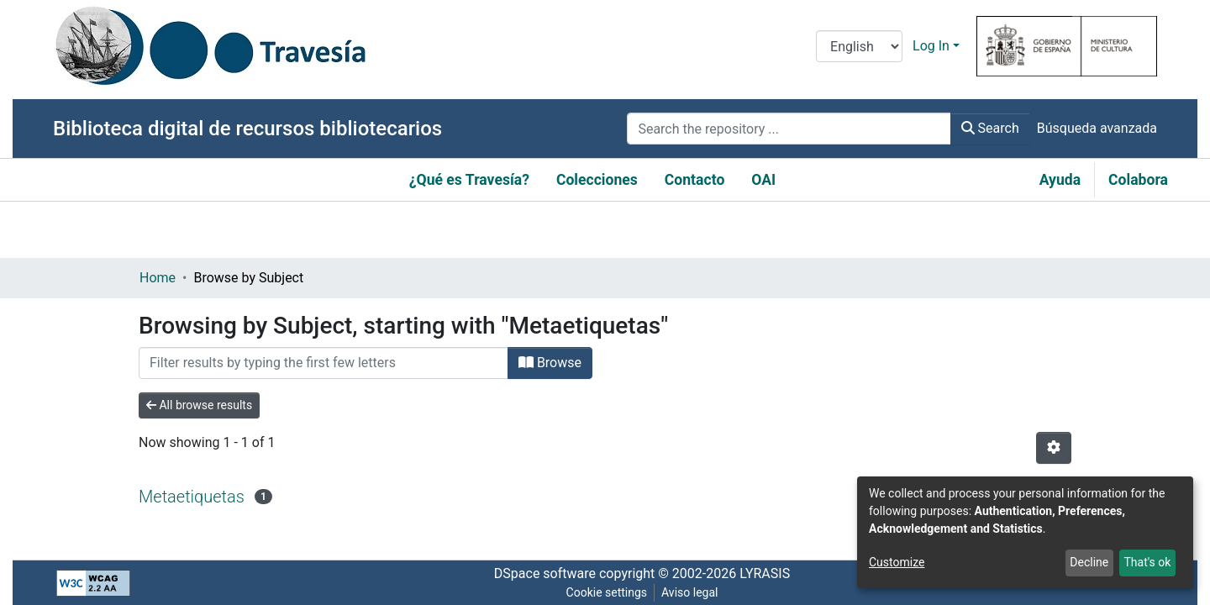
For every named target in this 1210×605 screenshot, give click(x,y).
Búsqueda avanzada (1097, 128)
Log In (931, 46)
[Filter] (323, 363)
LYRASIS (764, 573)
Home (157, 278)
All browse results (199, 405)
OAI (763, 179)
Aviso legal (689, 592)
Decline (1089, 562)
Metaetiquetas (192, 497)
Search (990, 128)
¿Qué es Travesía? (469, 179)
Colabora (1138, 179)
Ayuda (1060, 179)
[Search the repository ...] (788, 129)
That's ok (1147, 562)
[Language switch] (859, 46)
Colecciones (597, 179)
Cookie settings (607, 592)
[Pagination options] (1053, 448)
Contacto (695, 179)
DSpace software (545, 573)
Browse (549, 363)
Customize (896, 562)
